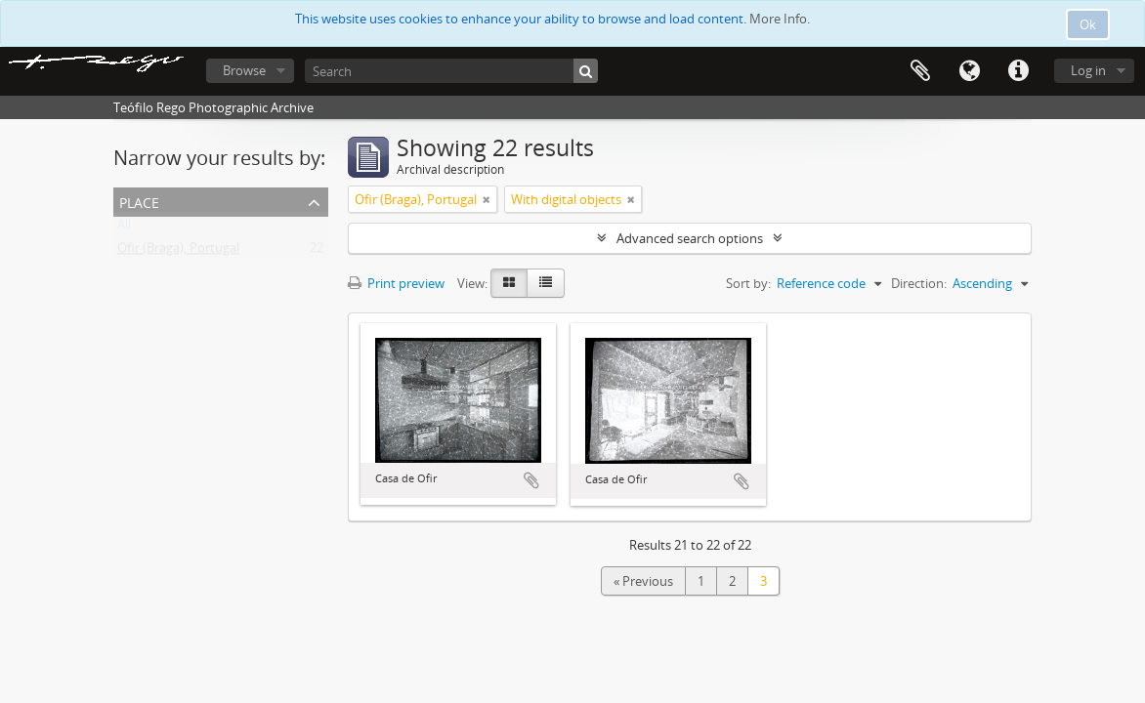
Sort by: (748, 283)
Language (969, 71)
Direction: (919, 283)
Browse (244, 70)
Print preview (396, 283)
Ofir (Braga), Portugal (178, 252)
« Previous (643, 581)
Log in (1088, 70)
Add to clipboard (531, 480)
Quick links (1018, 71)
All (124, 228)
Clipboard (920, 71)
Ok (1088, 24)
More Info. (779, 18)
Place (139, 200)
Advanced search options (689, 238)
